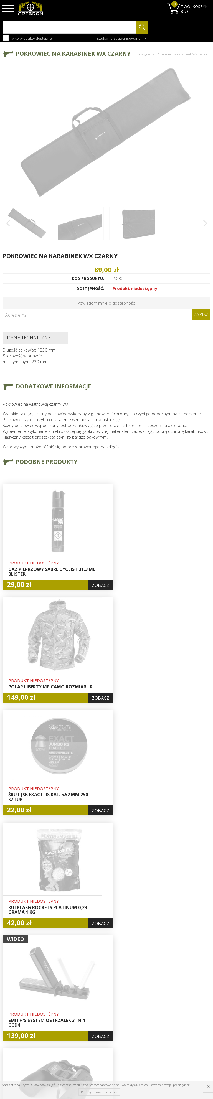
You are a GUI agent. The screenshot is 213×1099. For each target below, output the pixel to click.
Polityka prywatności (103, 1020)
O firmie (63, 985)
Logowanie (101, 998)
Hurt (96, 991)
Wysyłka (63, 1004)
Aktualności (66, 998)
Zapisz (201, 314)
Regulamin (65, 1010)
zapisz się (192, 1006)
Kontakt (63, 1029)
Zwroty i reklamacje (66, 1020)
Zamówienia (103, 1011)
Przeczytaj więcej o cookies (99, 1092)
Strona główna (143, 54)
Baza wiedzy (67, 991)
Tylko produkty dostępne (27, 38)
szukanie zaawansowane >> (121, 38)
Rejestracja (102, 1004)
